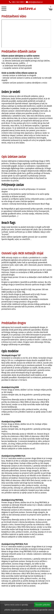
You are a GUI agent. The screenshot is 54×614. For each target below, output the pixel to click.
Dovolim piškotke (42, 605)
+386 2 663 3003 (17, 2)
